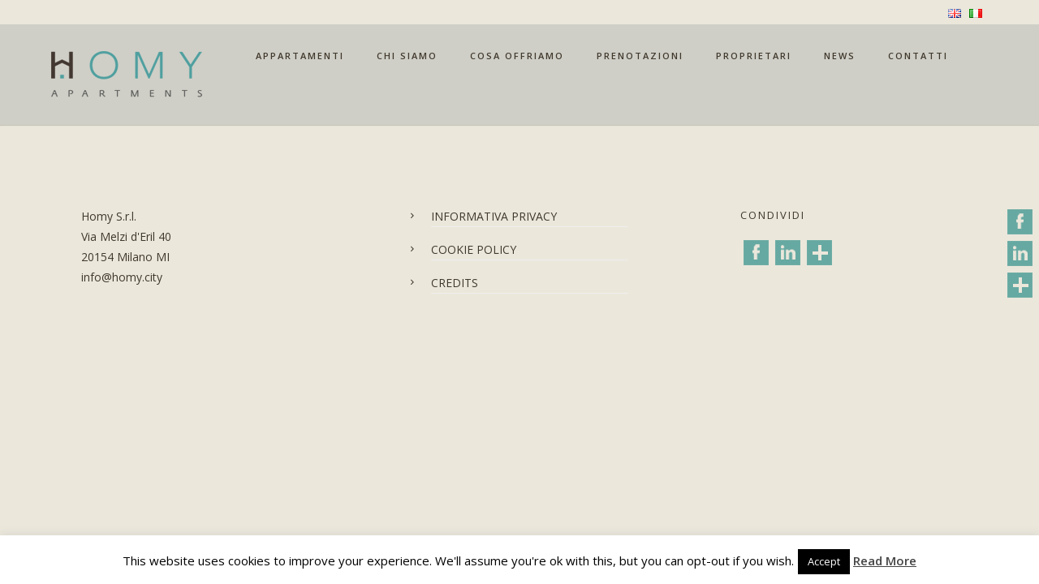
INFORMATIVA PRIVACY (494, 216)
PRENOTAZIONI (640, 55)
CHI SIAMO (407, 55)
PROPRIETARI (753, 55)
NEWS (840, 55)
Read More (884, 560)
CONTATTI (918, 55)
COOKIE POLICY (473, 249)
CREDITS (454, 282)
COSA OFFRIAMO (517, 55)
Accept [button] (824, 561)
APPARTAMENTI (300, 55)
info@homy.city (121, 277)
